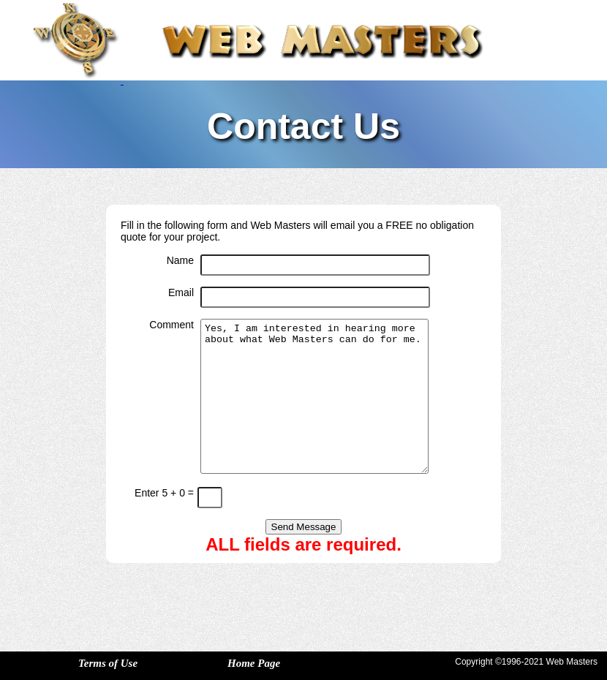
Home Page (253, 663)
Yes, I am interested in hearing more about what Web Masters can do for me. (314, 396)
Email (181, 292)
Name (180, 260)
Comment (171, 324)
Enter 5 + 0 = (164, 493)
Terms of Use (107, 663)
